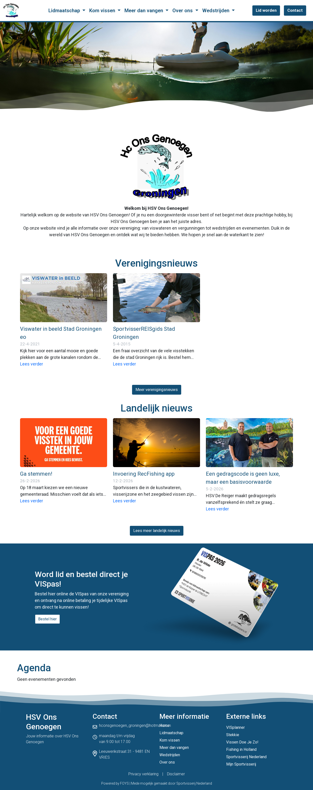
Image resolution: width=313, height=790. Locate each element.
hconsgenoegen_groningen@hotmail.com (135, 725)
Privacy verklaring (143, 774)
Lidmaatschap (64, 10)
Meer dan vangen (144, 10)
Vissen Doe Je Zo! (242, 742)
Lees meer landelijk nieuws (156, 530)
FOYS (124, 783)
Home (164, 725)
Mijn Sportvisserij (241, 764)
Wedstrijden (216, 10)
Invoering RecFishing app (144, 474)
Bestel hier (47, 619)
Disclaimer (176, 774)
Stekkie (232, 734)
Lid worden (266, 10)
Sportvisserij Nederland (246, 757)
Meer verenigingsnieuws (156, 389)
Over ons (183, 10)
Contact (295, 10)
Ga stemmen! (36, 474)
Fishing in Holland (241, 749)
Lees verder (31, 363)
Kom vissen (102, 10)
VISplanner (235, 727)
